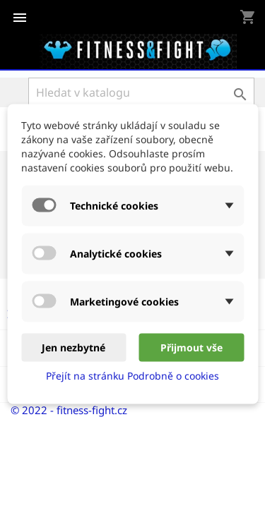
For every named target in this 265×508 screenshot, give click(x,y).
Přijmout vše (191, 347)
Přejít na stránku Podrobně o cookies (132, 375)
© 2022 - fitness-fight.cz (69, 410)
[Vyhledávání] (141, 92)
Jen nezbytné (73, 347)
